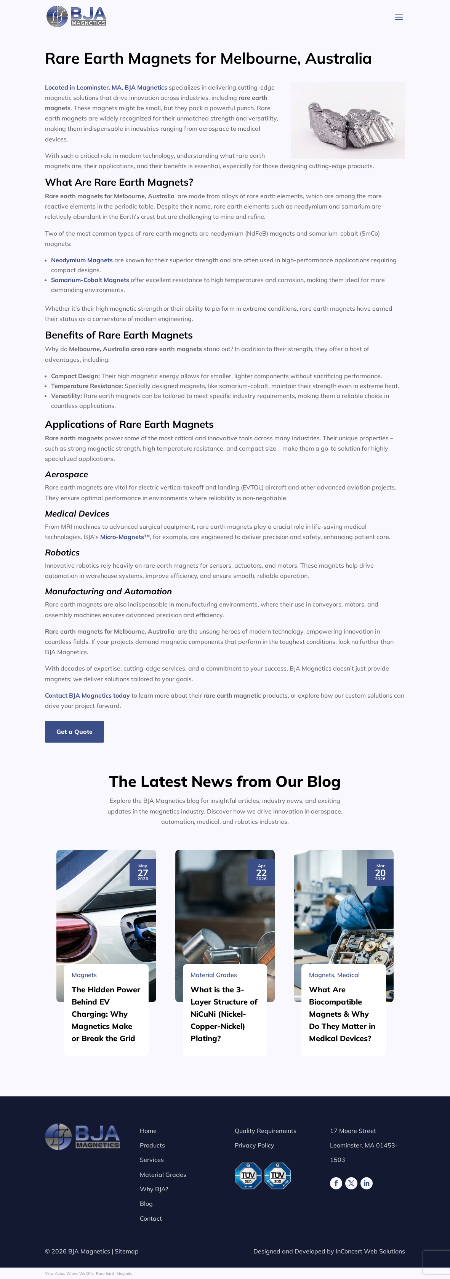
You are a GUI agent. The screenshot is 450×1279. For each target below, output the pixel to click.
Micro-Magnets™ (125, 537)
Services (152, 1159)
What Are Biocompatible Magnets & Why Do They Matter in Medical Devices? (342, 1226)
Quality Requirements (265, 1131)
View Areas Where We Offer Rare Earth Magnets (88, 1273)
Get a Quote (74, 731)
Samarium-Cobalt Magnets (90, 280)
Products (152, 1145)
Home (148, 1131)
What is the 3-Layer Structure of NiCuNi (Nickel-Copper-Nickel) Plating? (224, 1226)
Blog (146, 1203)
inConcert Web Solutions (370, 1251)
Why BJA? (154, 1189)
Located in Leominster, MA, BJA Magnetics (106, 87)
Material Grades (163, 1174)
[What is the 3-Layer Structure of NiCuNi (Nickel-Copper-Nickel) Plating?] (225, 1138)
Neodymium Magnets (82, 260)
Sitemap (127, 1251)
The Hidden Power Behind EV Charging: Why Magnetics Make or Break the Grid (106, 1226)
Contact (151, 1218)
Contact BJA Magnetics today (87, 695)
